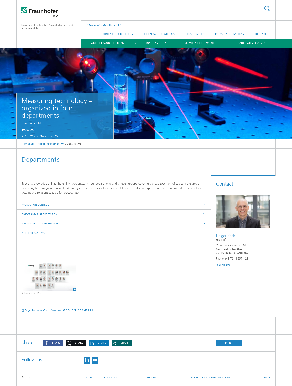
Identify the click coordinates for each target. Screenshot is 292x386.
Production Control (35, 204)
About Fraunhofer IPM (108, 42)
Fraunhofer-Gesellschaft (103, 25)
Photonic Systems (33, 233)
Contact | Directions (118, 33)
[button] (22, 129)
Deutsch (261, 33)
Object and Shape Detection (39, 214)
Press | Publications (229, 33)
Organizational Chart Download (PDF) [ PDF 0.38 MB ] (57, 310)
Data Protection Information (208, 377)
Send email (225, 264)
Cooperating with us (159, 33)
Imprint (151, 377)
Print (229, 342)
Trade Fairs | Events (250, 42)
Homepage (28, 143)
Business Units (156, 42)
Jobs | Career (195, 33)
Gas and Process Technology (41, 223)
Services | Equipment (200, 42)
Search (267, 8)
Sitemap (264, 377)
